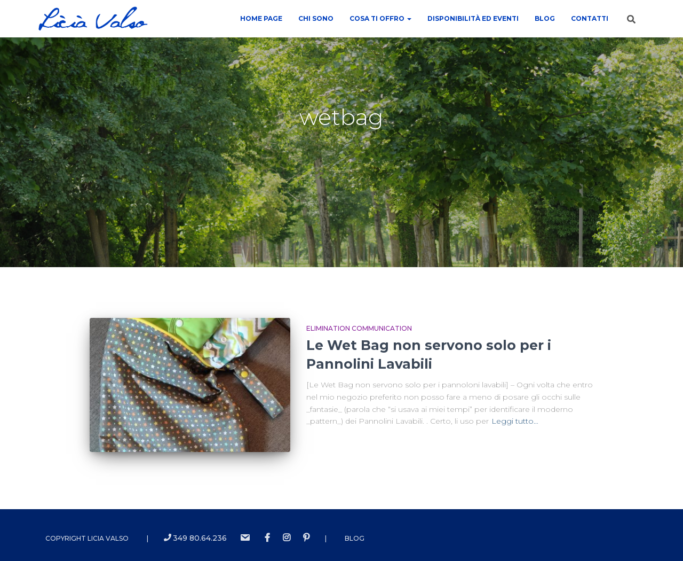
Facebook (267, 538)
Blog (545, 18)
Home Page (261, 18)
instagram (286, 538)
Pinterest (306, 538)
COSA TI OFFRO (380, 18)
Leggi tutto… (514, 421)
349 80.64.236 (195, 538)
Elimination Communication (359, 328)
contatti (589, 18)
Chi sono (315, 18)
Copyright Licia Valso (87, 538)
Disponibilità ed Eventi (473, 18)
